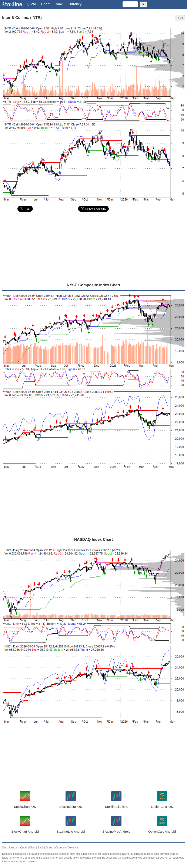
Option (49, 847)
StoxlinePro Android (116, 831)
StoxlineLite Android (71, 831)
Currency (74, 4)
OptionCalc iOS (162, 806)
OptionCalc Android (162, 831)
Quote (31, 4)
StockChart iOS (25, 806)
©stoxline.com (10, 847)
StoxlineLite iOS (70, 806)
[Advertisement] (93, 247)
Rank (59, 4)
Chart (45, 4)
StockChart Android (25, 831)
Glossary (73, 847)
